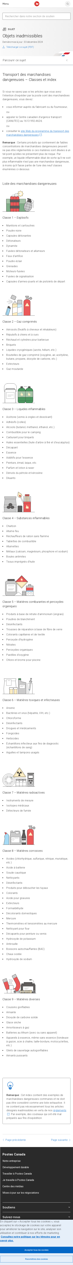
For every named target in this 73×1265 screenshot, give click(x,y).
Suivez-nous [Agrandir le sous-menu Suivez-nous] (36, 1217)
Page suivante (59, 1139)
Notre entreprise (12, 1160)
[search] (67, 4)
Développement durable (16, 1167)
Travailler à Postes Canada (17, 1173)
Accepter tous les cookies (36, 1250)
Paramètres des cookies (36, 1259)
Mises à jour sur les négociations (21, 1192)
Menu (6, 3)
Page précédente (16, 1139)
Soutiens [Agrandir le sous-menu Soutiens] (36, 1207)
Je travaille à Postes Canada (18, 1180)
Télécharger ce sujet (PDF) (20, 47)
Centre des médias (13, 1186)
